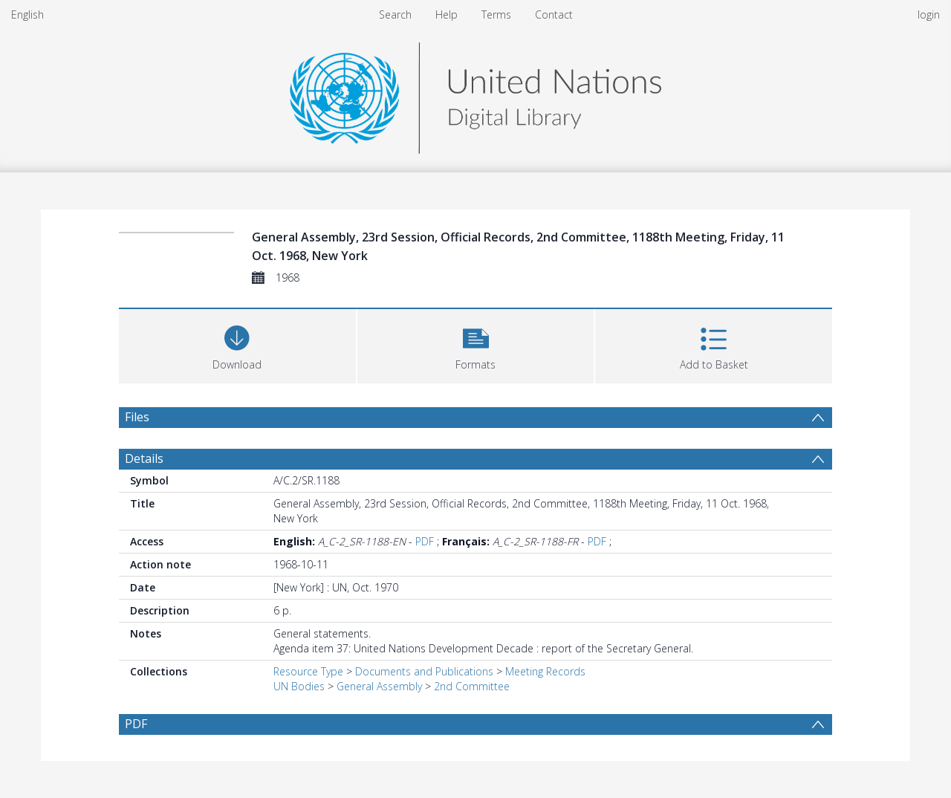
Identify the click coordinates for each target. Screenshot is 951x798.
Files (137, 417)
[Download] (237, 344)
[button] (475, 344)
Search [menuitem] (395, 14)
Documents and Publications (424, 671)
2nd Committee (472, 686)
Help (446, 14)
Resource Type (308, 671)
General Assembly (379, 686)
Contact (554, 14)
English (27, 14)
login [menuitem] (929, 14)
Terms (496, 14)
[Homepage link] (475, 94)
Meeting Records (545, 671)
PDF (424, 541)
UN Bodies (299, 686)
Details (144, 458)
